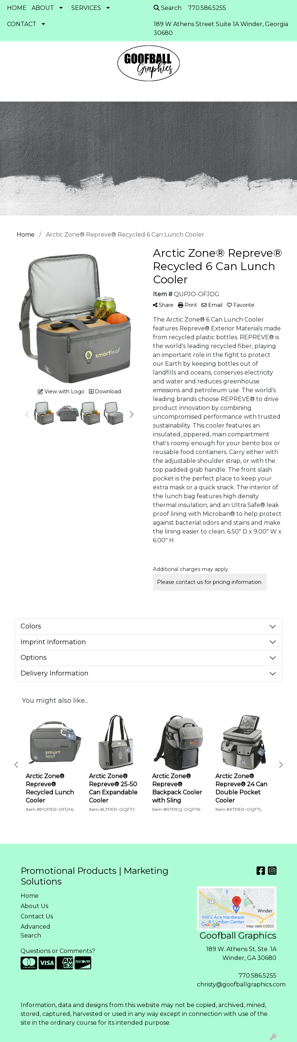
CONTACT (21, 24)
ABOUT (43, 7)
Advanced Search (35, 931)
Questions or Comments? (58, 950)
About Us (34, 906)
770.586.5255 (257, 975)
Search (168, 7)
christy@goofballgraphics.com (241, 984)
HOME (16, 7)
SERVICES (86, 7)
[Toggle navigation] (11, 93)
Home (30, 895)
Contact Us (37, 916)
